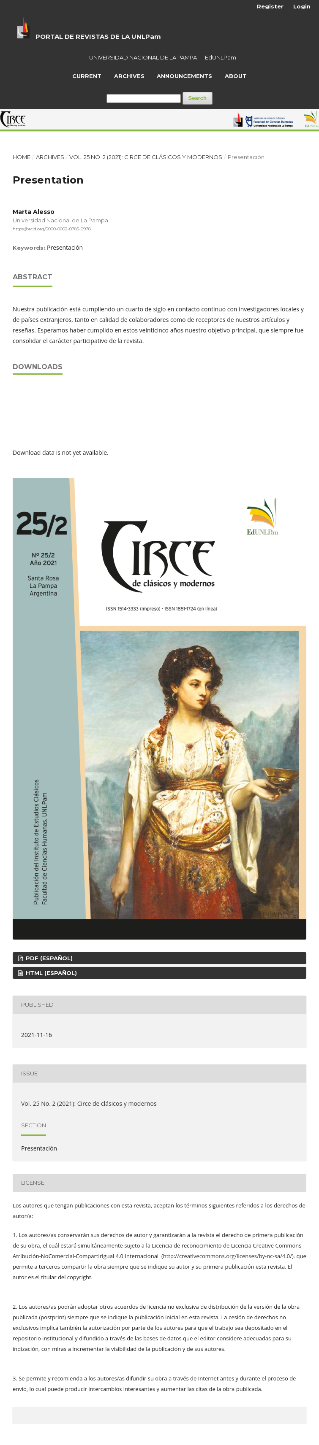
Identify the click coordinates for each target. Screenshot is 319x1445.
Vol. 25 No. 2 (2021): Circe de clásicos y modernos (145, 157)
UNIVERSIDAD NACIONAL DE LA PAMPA (143, 57)
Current (86, 76)
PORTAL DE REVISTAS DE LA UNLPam (98, 36)
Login (302, 6)
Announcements (184, 76)
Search (197, 98)
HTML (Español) (50, 973)
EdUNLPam (220, 57)
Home (21, 157)
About (236, 76)
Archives (129, 76)
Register (270, 6)
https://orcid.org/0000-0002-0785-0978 (52, 228)
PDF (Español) (48, 958)
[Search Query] (143, 98)
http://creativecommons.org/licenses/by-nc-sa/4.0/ (227, 1256)
